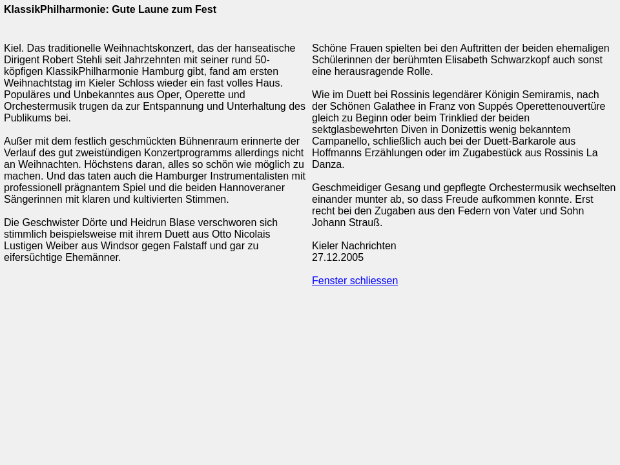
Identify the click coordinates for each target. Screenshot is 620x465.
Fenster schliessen (355, 280)
